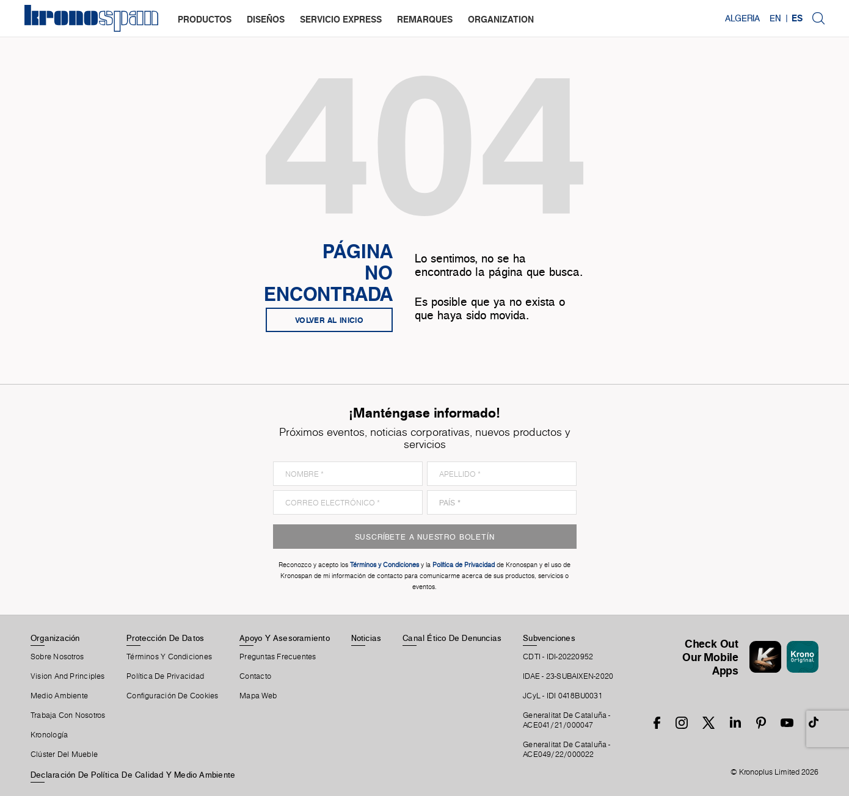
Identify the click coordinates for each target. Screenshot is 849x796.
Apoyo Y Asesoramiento (284, 638)
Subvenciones (549, 638)
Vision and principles (68, 676)
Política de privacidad (165, 676)
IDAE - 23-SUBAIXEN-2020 (568, 676)
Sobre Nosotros (57, 657)
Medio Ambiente (59, 696)
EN (775, 18)
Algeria (742, 18)
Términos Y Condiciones (169, 657)
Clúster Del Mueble (64, 754)
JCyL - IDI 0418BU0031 (563, 696)
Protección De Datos (165, 638)
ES (797, 18)
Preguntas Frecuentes (277, 657)
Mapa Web (258, 696)
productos (204, 19)
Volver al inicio (329, 319)
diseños (266, 19)
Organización (55, 638)
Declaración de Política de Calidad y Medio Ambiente (133, 775)
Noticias (366, 638)
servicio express (341, 19)
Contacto (255, 676)
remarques (425, 19)
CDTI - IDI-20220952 (558, 657)
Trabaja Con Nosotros (68, 715)
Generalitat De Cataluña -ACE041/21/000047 (567, 720)
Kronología (49, 735)
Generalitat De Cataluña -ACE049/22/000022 (567, 749)
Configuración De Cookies (172, 696)
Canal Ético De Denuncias (452, 638)
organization (501, 19)
